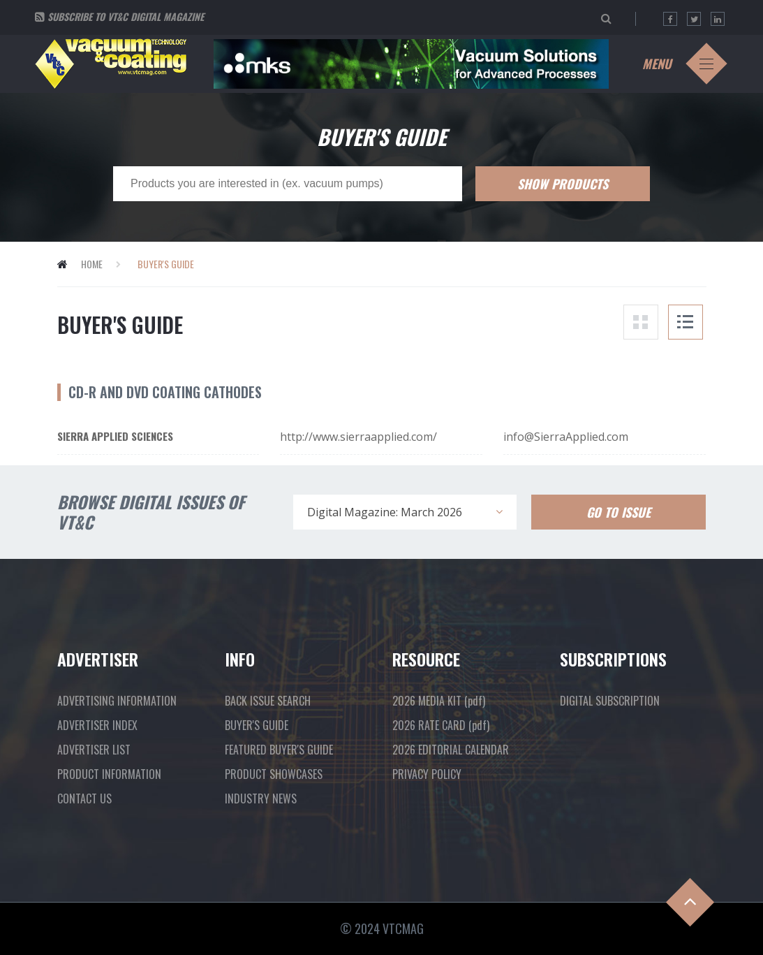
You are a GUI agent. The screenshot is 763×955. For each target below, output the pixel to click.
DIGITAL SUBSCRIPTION (610, 700)
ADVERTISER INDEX (97, 725)
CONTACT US (84, 798)
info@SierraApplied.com (565, 436)
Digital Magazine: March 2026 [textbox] (384, 512)
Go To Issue (618, 512)
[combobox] (405, 512)
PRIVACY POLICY (426, 774)
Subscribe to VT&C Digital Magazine (125, 16)
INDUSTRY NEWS (261, 798)
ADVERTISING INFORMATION (117, 700)
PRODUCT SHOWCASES (274, 774)
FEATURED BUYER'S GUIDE (279, 749)
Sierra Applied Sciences (115, 436)
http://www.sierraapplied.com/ (358, 436)
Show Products (562, 184)
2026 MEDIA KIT (438, 700)
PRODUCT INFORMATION (109, 774)
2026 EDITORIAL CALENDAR (450, 749)
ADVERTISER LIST (94, 749)
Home (92, 263)
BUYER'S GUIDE (256, 725)
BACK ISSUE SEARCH (268, 700)
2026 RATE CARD (440, 725)
